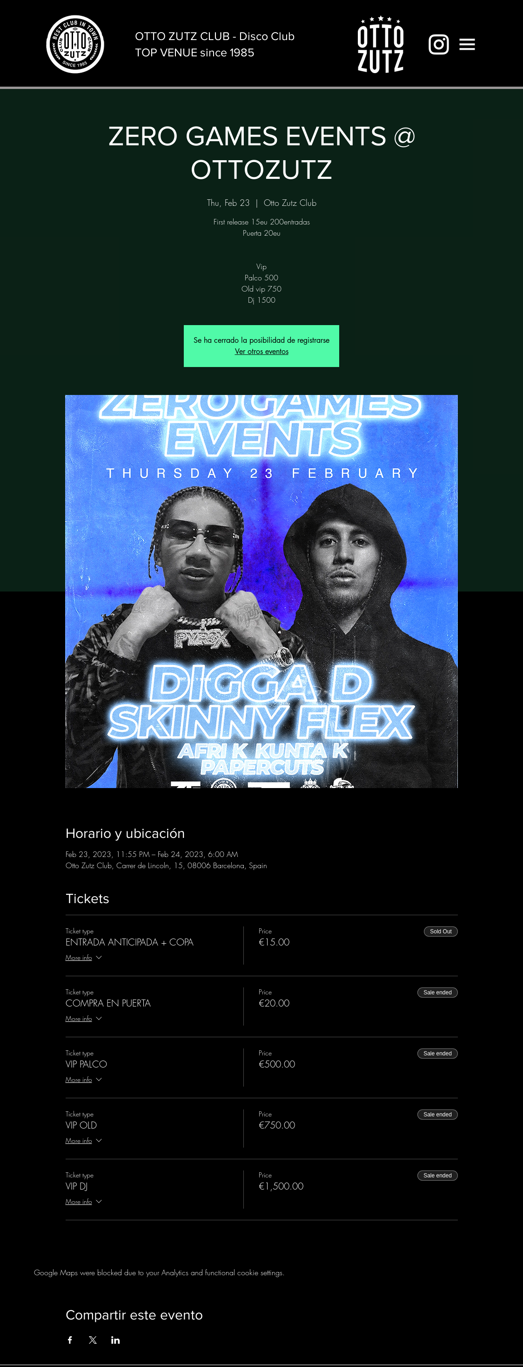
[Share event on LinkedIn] (115, 1340)
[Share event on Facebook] (70, 1340)
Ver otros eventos (261, 351)
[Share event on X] (92, 1340)
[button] (467, 44)
